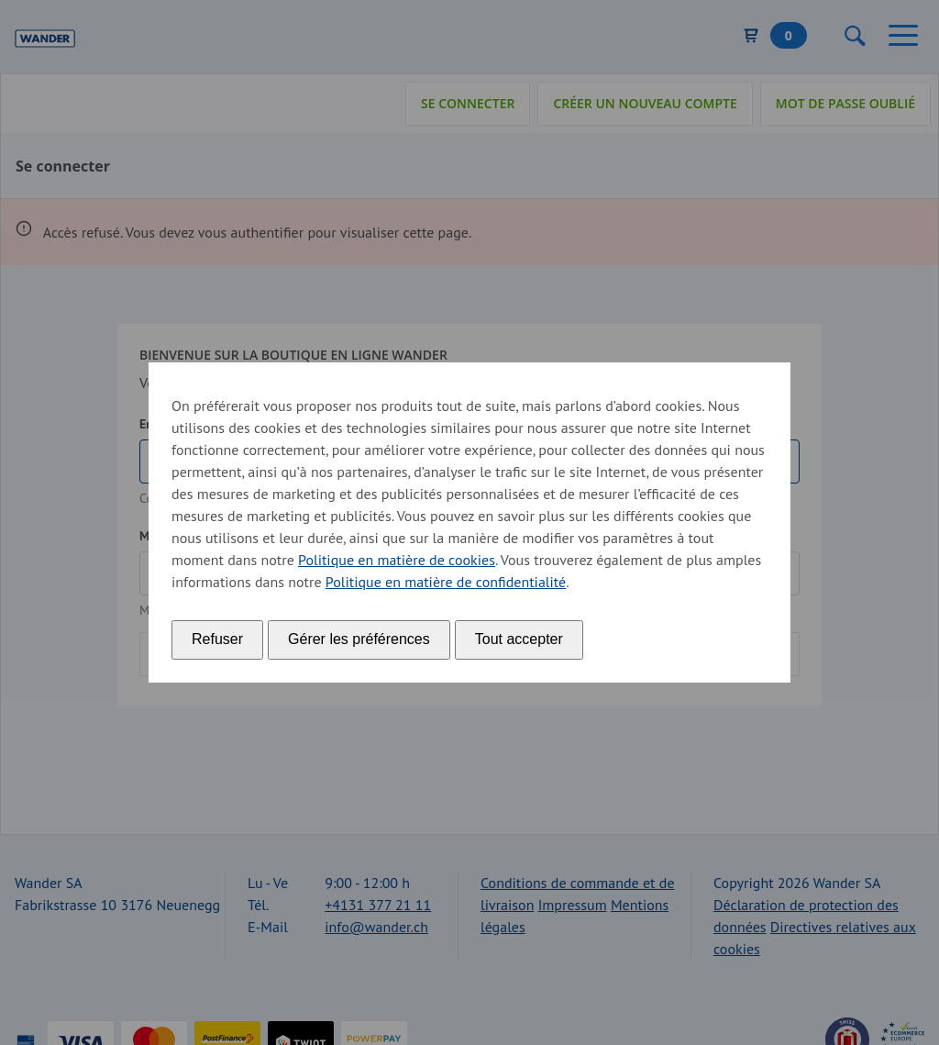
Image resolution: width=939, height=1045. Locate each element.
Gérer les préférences (359, 639)
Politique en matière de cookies (396, 559)
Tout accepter (519, 639)
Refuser (217, 639)
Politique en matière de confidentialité (446, 582)
